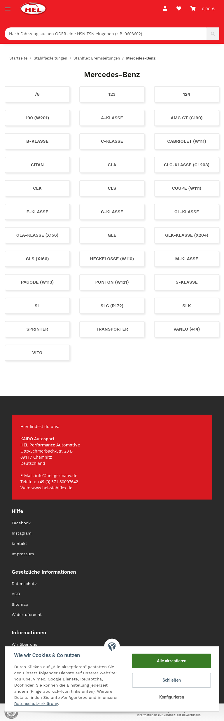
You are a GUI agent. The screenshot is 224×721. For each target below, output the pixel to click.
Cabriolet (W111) (186, 141)
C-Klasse (112, 141)
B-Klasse (37, 141)
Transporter (112, 329)
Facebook (21, 523)
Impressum (23, 553)
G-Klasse (112, 211)
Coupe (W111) (187, 188)
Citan (37, 164)
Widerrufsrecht (27, 614)
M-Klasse (186, 258)
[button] (165, 9)
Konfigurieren (171, 697)
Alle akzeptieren (171, 661)
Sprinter (37, 329)
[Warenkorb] (202, 9)
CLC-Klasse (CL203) (186, 164)
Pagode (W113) (37, 282)
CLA (112, 164)
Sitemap (20, 604)
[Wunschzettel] (179, 9)
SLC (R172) (112, 305)
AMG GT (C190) (186, 118)
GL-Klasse (186, 211)
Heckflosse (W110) (112, 258)
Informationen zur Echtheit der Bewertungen (169, 714)
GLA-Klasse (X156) (37, 235)
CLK (37, 188)
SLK (187, 305)
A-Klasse (112, 118)
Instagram (22, 533)
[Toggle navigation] (7, 6)
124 (186, 94)
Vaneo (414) (187, 329)
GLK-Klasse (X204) (186, 235)
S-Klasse (186, 282)
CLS (112, 188)
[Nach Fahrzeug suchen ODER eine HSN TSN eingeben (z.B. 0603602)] (106, 33)
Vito (37, 352)
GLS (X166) (37, 258)
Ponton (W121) (112, 282)
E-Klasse (37, 211)
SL (37, 305)
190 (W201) (37, 118)
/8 (37, 94)
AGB (16, 593)
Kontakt (19, 543)
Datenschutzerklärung (36, 703)
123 (112, 94)
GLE (112, 235)
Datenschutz (24, 583)
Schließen (171, 680)
